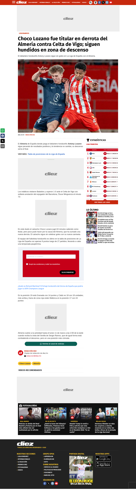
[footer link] (68, 449)
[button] (3, 130)
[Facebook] (44, 483)
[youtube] (56, 483)
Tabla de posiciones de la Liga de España (46, 154)
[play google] (107, 458)
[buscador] (90, 2)
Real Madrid (24, 421)
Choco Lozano (25, 364)
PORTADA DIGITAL (76, 454)
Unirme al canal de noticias (53, 344)
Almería (37, 364)
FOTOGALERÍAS (30, 405)
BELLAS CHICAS (101, 421)
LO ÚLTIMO (92, 209)
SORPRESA (74, 421)
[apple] (107, 464)
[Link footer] (25, 444)
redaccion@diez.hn (32, 356)
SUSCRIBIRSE (68, 272)
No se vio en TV (50, 421)
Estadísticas (98, 140)
